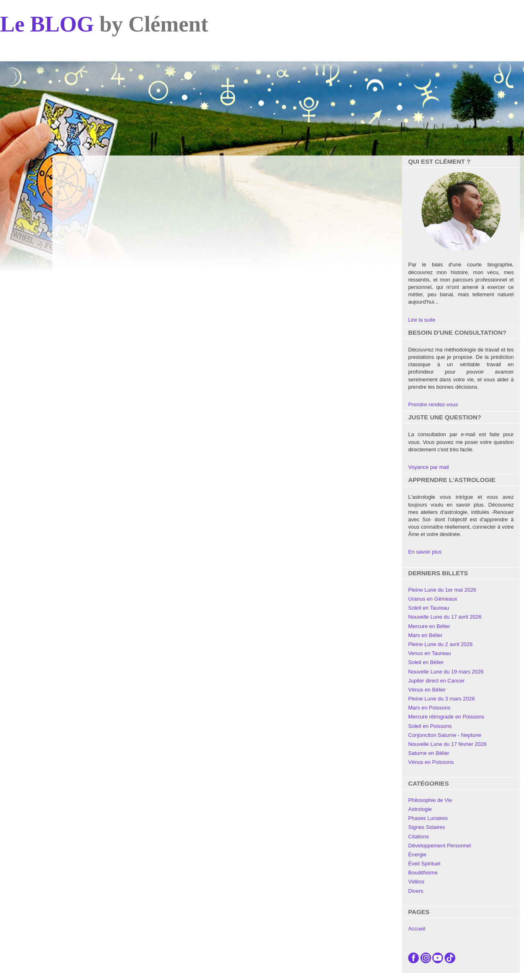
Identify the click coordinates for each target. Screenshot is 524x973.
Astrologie (420, 809)
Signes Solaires (426, 827)
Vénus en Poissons (431, 762)
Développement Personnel (439, 845)
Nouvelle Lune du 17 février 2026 (447, 744)
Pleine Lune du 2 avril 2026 (440, 644)
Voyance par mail (428, 467)
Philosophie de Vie (430, 800)
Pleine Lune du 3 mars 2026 (441, 699)
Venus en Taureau (429, 653)
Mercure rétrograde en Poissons (446, 717)
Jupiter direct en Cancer (436, 681)
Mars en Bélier (425, 635)
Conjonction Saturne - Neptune (444, 735)
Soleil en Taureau (428, 608)
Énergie (417, 854)
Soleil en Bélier (426, 662)
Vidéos (416, 881)
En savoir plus (425, 552)
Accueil (416, 929)
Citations (418, 836)
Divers (415, 891)
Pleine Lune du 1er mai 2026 (442, 590)
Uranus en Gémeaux (432, 599)
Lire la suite (421, 320)
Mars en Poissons (429, 708)
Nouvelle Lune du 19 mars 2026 (445, 672)
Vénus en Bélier (427, 690)
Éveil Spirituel (424, 863)
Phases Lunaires (428, 818)
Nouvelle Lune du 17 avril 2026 (444, 617)
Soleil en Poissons (430, 726)
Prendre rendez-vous (433, 404)
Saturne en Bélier (428, 753)
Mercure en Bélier (429, 626)
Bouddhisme (423, 872)
